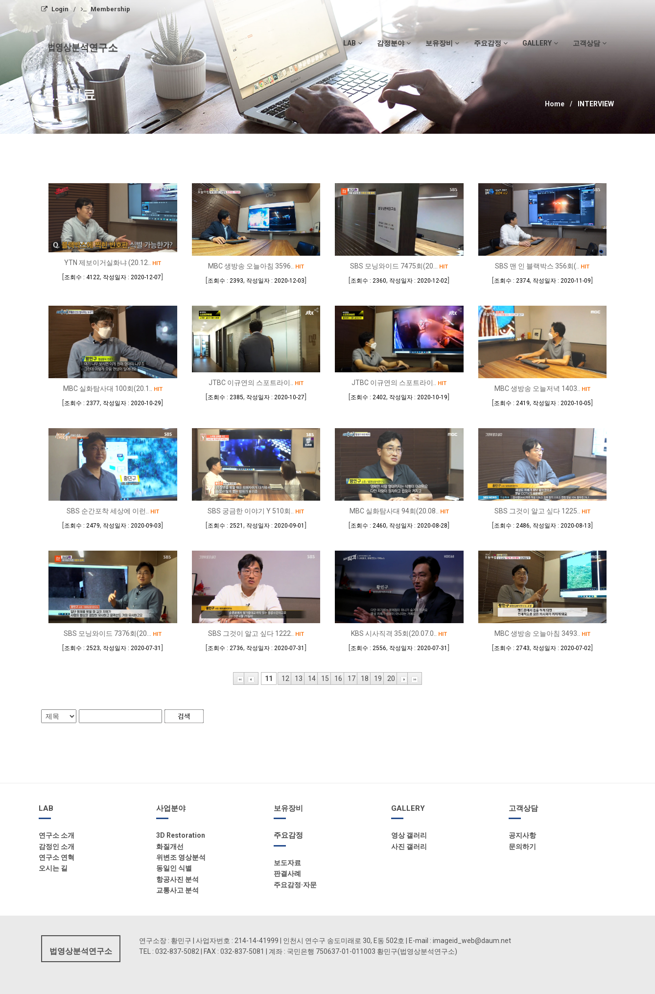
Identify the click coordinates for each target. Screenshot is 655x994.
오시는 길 (53, 868)
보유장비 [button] (442, 43)
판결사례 (287, 873)
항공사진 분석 (177, 879)
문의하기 (522, 846)
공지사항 (522, 835)
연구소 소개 (56, 835)
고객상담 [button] (590, 43)
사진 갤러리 (409, 846)
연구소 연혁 (56, 857)
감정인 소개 (56, 846)
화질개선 (170, 846)
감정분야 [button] (394, 43)
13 (299, 678)
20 (391, 678)
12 (285, 678)
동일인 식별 (174, 868)
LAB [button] (352, 43)
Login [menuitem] (55, 9)
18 (365, 678)
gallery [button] (540, 43)
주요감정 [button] (491, 43)
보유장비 (288, 808)
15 (325, 678)
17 (351, 678)
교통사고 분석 (177, 890)
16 (338, 678)
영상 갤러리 (409, 835)
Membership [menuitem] (105, 9)
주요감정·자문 (295, 885)
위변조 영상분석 (181, 857)
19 (378, 678)
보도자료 (287, 863)
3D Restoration (180, 835)
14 (312, 678)
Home (554, 104)
